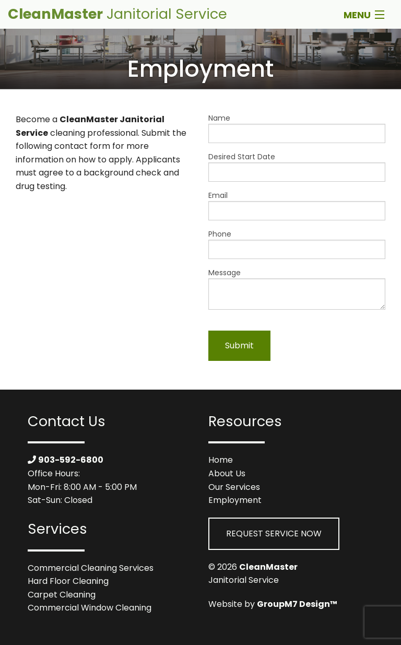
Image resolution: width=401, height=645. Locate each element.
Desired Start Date (296, 166)
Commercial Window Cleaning (89, 608)
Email (296, 205)
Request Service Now (274, 533)
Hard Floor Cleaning (68, 581)
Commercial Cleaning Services (91, 568)
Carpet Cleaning (62, 595)
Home (220, 460)
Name (296, 128)
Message (296, 288)
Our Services (234, 487)
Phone (296, 244)
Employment (235, 500)
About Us (226, 473)
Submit (239, 345)
